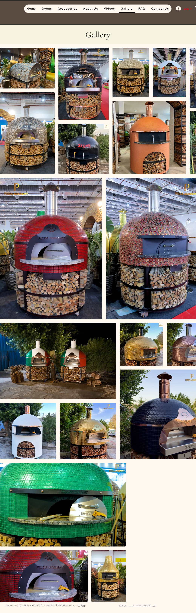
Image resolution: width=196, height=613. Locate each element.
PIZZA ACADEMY (143, 606)
